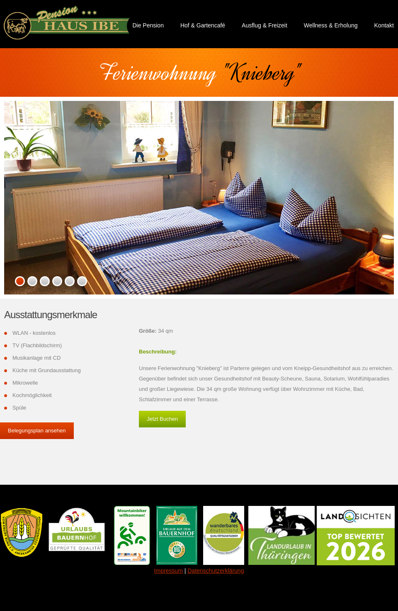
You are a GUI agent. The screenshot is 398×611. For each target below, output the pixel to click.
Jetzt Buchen (162, 419)
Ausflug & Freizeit (264, 25)
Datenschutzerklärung (215, 570)
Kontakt (384, 25)
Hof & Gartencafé (202, 25)
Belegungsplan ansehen (37, 430)
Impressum (168, 570)
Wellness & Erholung (331, 25)
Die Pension (148, 25)
